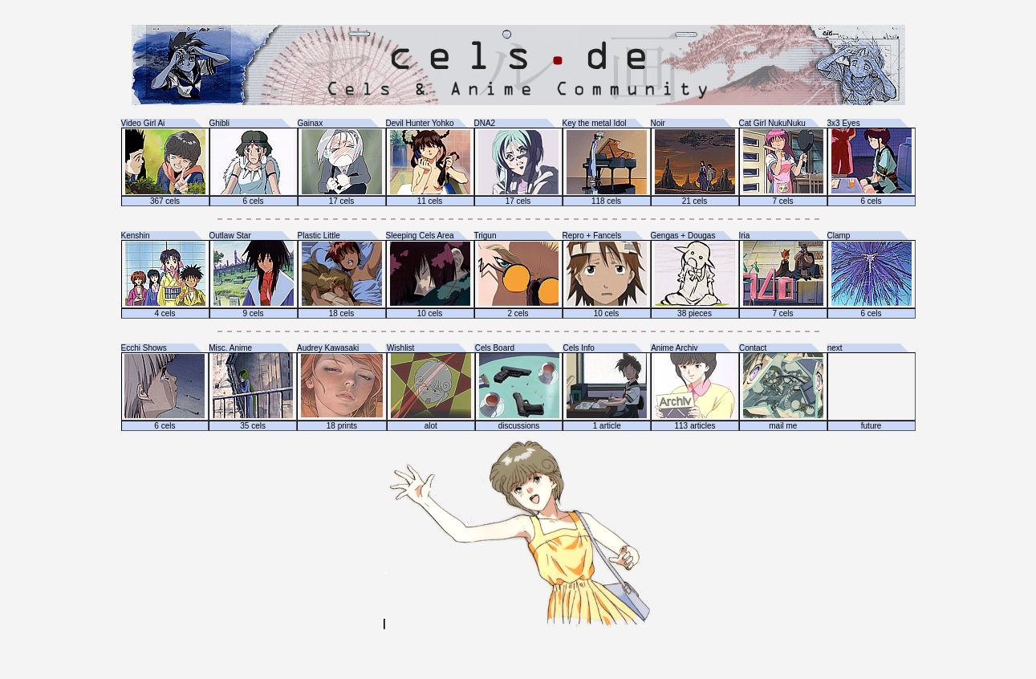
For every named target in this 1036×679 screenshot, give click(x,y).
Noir (658, 123)
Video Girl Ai (143, 123)
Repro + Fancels (592, 235)
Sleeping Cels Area (420, 235)
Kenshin (135, 235)
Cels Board (494, 348)
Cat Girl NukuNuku (772, 123)
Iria (744, 235)
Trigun (485, 235)
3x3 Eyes (843, 123)
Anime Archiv (674, 348)
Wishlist (400, 348)
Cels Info (578, 348)
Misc (217, 348)
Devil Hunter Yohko (420, 123)
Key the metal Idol (595, 123)
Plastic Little (319, 235)
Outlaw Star (230, 235)
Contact (752, 348)
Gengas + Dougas (683, 235)
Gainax (310, 123)
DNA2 (485, 123)
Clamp (839, 235)
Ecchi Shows (144, 348)
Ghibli (219, 123)
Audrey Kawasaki (328, 348)
